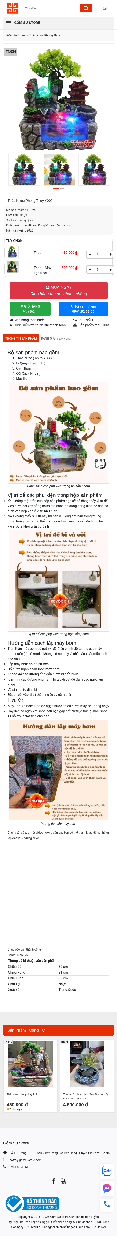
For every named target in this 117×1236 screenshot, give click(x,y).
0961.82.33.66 (19, 1167)
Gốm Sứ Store (15, 35)
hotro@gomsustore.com (25, 1160)
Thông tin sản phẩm (21, 338)
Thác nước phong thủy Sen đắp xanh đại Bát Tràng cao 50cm (86, 1096)
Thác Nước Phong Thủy (44, 35)
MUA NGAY (58, 290)
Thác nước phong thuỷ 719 (22, 1094)
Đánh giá (56, 338)
